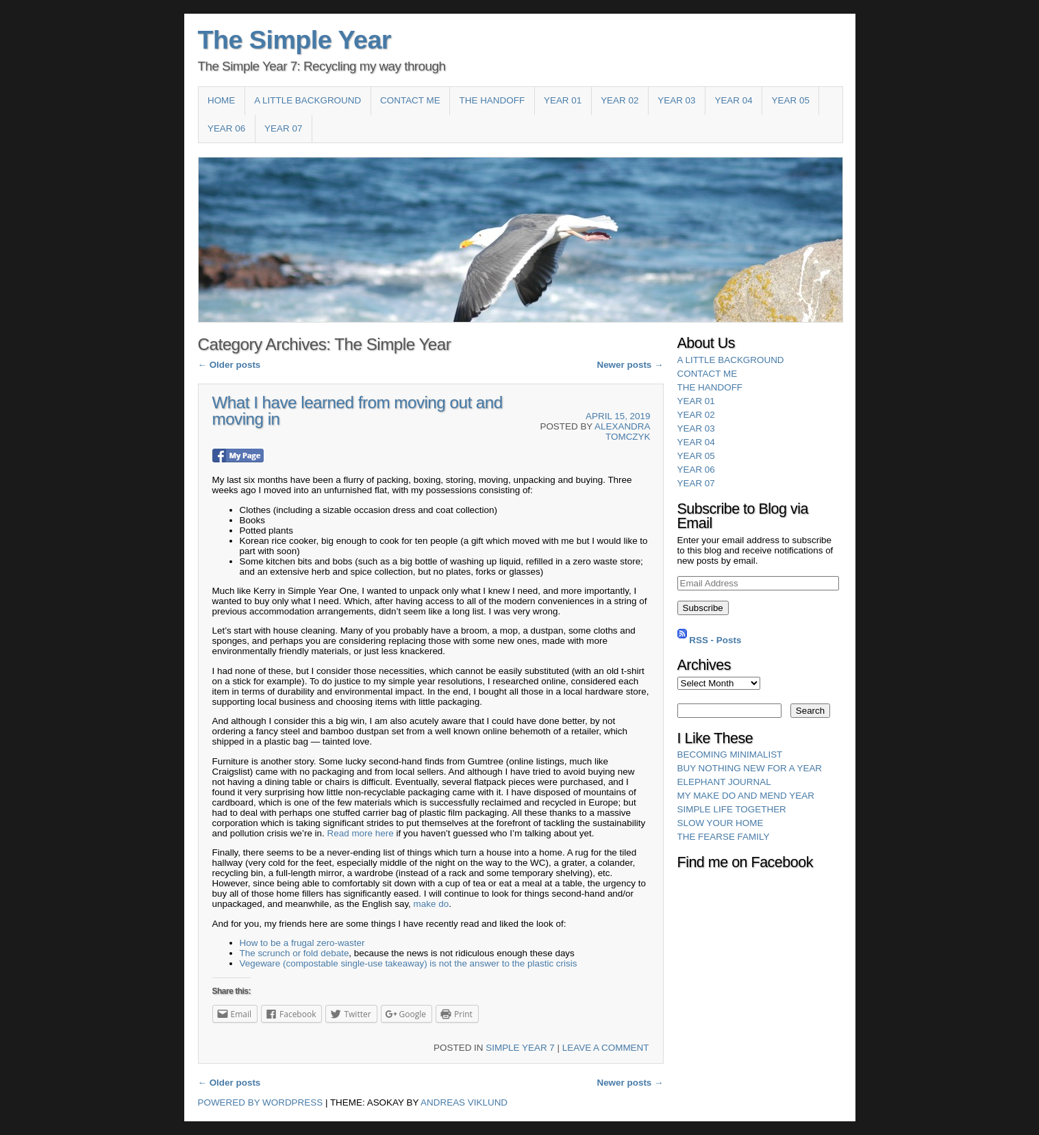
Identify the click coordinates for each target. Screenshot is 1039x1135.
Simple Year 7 (520, 1048)
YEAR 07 (283, 128)
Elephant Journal (724, 782)
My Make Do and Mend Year (745, 795)
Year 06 (226, 128)
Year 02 (619, 100)
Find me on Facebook (745, 862)
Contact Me (410, 100)
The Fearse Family (723, 837)
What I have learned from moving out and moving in (357, 410)
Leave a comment (605, 1048)
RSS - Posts (715, 639)
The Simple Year (295, 39)
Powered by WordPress (260, 1102)
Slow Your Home (720, 823)
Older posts (229, 365)
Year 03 (676, 100)
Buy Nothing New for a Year (750, 768)
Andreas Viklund (464, 1102)
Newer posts (630, 365)
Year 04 (733, 100)
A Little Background (307, 100)
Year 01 (562, 100)
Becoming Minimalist (730, 754)
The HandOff (492, 100)
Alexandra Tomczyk (622, 431)
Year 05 (791, 100)
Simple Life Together (731, 809)
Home (221, 100)
